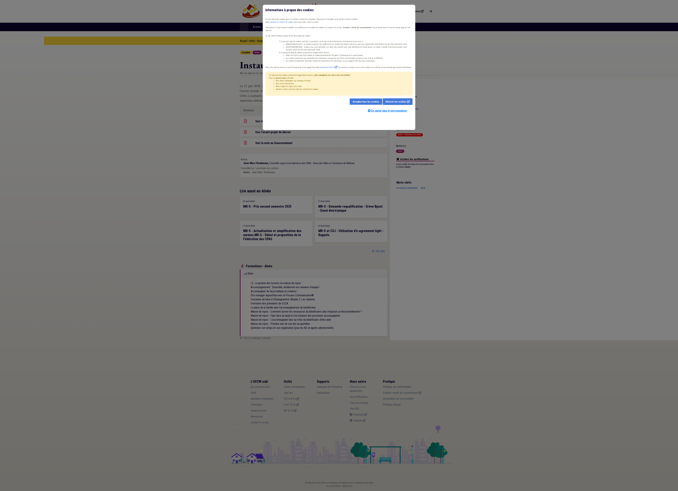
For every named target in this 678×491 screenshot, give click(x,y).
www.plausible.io (327, 67)
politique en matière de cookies (282, 22)
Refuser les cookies (396, 101)
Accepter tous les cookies (366, 101)
